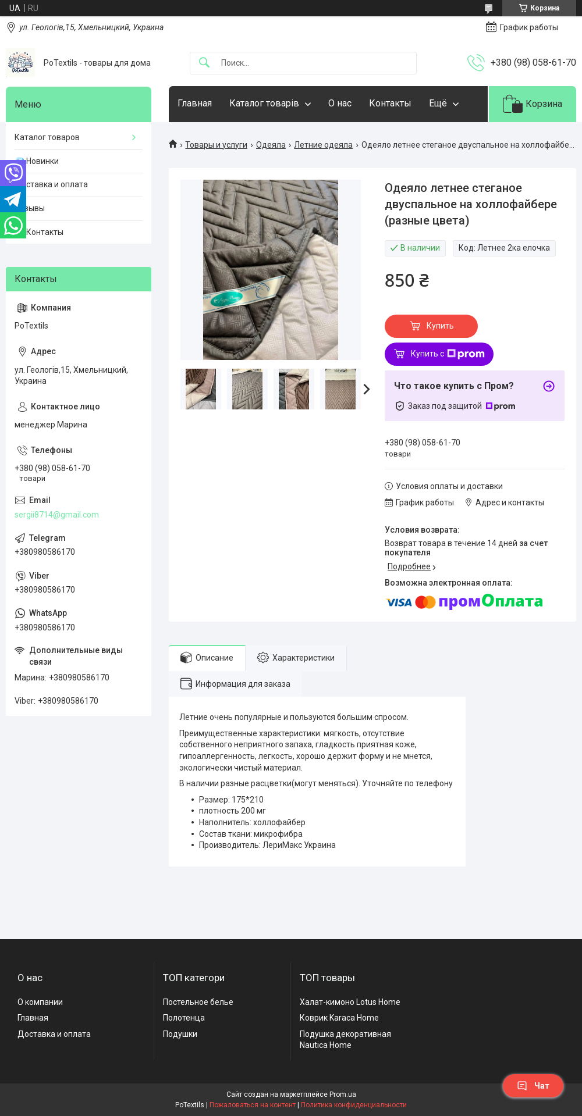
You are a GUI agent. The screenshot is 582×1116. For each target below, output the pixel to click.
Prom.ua (342, 1094)
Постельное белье (198, 1002)
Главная (195, 103)
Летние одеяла (323, 144)
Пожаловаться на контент (253, 1105)
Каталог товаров (47, 137)
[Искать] (204, 63)
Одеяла (271, 144)
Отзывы (30, 208)
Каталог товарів (264, 103)
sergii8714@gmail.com (57, 514)
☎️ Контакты (39, 232)
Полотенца (184, 1017)
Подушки (180, 1034)
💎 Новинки (37, 161)
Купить (440, 325)
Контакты (390, 103)
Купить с (448, 354)
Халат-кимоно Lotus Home (350, 1002)
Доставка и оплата (51, 184)
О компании (40, 1002)
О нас (340, 103)
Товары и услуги (216, 144)
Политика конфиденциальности (354, 1105)
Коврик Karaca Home (339, 1017)
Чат (533, 1086)
